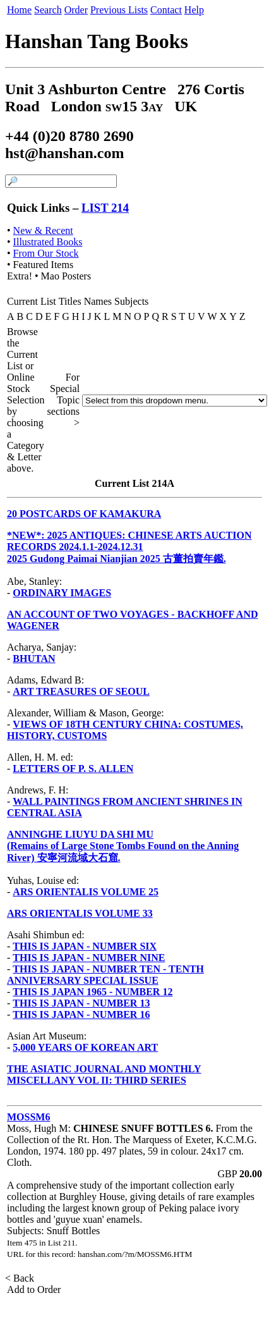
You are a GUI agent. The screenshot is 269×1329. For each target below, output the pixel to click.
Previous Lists (119, 9)
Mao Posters (66, 276)
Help (194, 9)
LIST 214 (105, 207)
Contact (166, 9)
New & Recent (43, 230)
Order (76, 9)
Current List (31, 301)
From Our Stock (46, 253)
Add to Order (34, 1289)
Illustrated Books (48, 241)
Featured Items (43, 264)
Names (98, 301)
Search (48, 9)
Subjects (131, 301)
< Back (21, 1278)
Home (19, 9)
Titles (70, 301)
